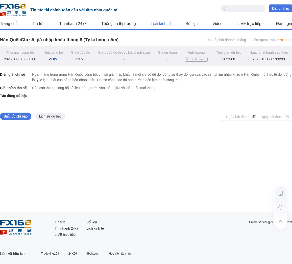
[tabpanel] (146, 166)
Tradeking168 (50, 253)
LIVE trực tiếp (249, 24)
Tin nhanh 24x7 (73, 24)
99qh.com (92, 253)
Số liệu (192, 24)
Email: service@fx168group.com (270, 222)
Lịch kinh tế (161, 24)
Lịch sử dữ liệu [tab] (50, 116)
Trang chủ (9, 24)
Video (218, 24)
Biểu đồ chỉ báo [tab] (16, 116)
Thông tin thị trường (118, 24)
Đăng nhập (280, 8)
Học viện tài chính (120, 253)
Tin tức (38, 24)
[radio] (282, 40)
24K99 (72, 253)
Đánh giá (284, 24)
